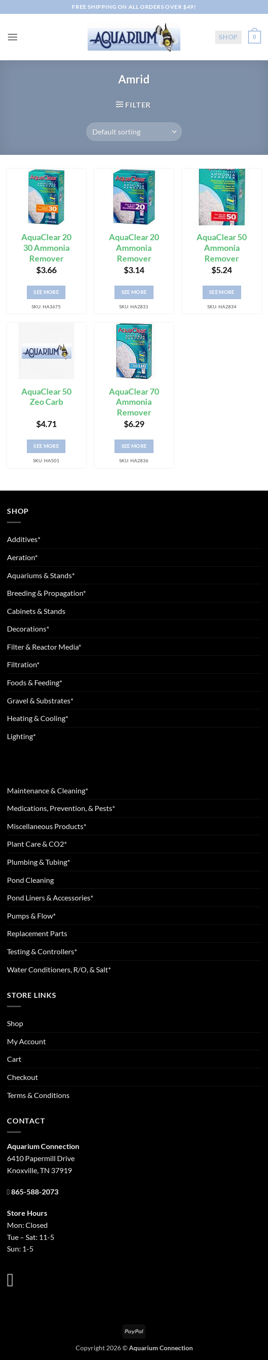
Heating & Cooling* (37, 718)
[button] (12, 37)
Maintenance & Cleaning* (47, 790)
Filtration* (23, 664)
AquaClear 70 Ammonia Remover (134, 402)
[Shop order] (133, 131)
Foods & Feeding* (34, 682)
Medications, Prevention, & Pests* (61, 808)
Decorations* (28, 628)
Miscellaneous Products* (46, 826)
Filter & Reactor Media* (44, 646)
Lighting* (21, 736)
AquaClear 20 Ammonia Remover (134, 247)
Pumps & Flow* (31, 915)
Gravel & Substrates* (40, 700)
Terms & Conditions (38, 1095)
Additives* (23, 539)
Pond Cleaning (30, 879)
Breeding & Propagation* (46, 592)
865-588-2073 (34, 1191)
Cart (14, 1058)
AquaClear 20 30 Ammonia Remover (46, 247)
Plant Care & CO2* (37, 843)
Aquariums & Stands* (41, 575)
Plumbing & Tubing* (38, 861)
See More (46, 292)
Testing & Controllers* (42, 951)
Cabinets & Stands (36, 611)
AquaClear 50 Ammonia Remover (222, 247)
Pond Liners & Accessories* (50, 897)
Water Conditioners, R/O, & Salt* (59, 969)
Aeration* (22, 557)
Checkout (22, 1077)
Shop (228, 37)
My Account (26, 1041)
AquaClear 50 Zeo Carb (46, 397)
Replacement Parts (37, 933)
